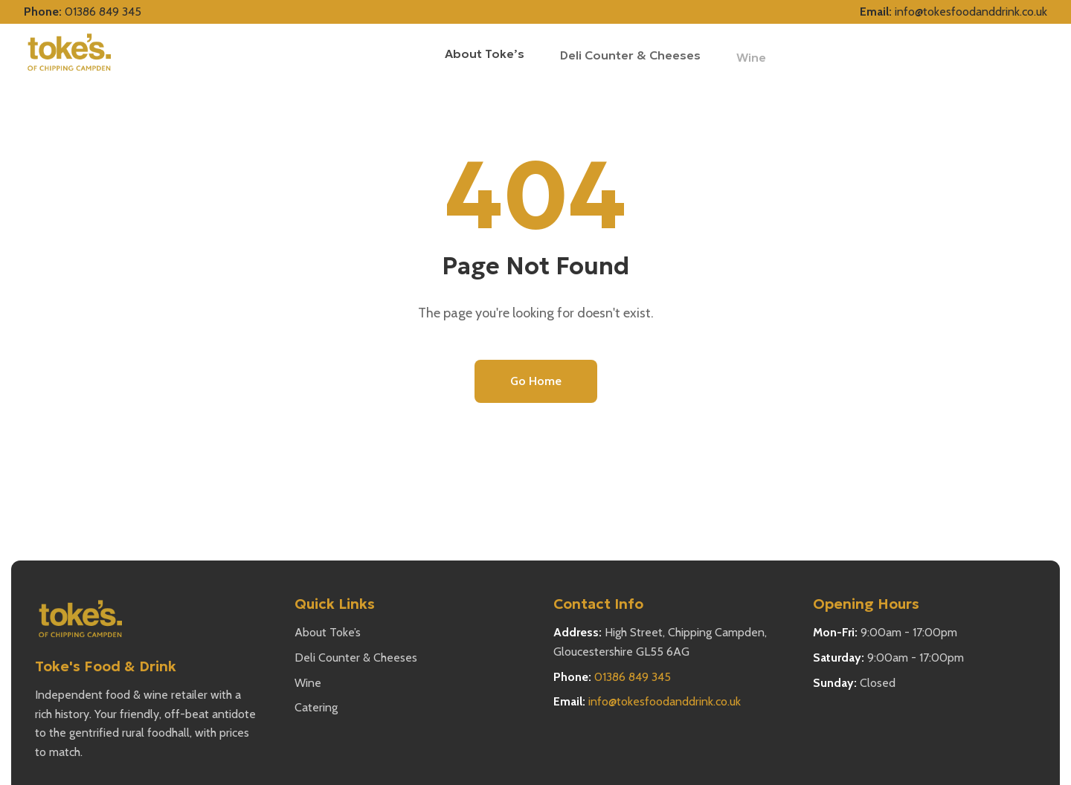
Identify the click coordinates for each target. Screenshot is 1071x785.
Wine (308, 683)
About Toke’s (484, 53)
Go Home (536, 381)
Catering (316, 707)
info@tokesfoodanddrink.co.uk (971, 11)
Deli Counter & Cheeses (356, 657)
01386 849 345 (103, 11)
